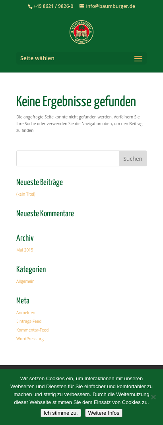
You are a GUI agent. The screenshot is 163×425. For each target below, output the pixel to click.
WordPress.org (30, 338)
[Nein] (153, 397)
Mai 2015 (24, 250)
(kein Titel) (25, 194)
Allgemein (25, 281)
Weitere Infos (103, 413)
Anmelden (25, 312)
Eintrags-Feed (28, 321)
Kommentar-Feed (32, 330)
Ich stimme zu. (61, 413)
